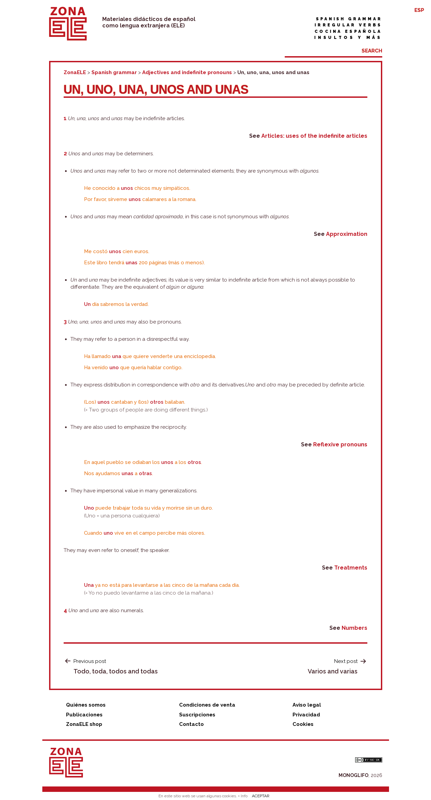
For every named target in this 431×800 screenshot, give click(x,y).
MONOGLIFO (353, 775)
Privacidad (306, 715)
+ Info (242, 796)
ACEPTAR (261, 796)
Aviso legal (307, 705)
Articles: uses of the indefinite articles (314, 136)
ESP (419, 10)
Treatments (350, 567)
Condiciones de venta (207, 705)
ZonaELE (75, 72)
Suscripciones (197, 715)
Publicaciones (84, 715)
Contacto (191, 724)
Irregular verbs (348, 25)
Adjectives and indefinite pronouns (187, 72)
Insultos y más (348, 37)
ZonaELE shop (84, 724)
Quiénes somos (86, 705)
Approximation (346, 234)
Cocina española (348, 31)
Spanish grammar (349, 19)
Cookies (303, 724)
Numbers (354, 628)
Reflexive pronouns (340, 444)
